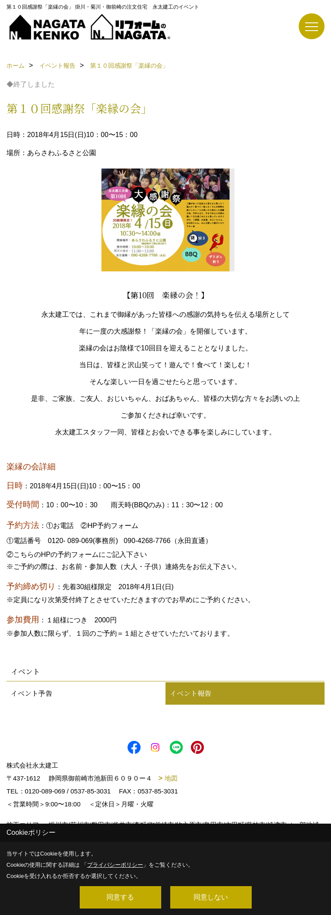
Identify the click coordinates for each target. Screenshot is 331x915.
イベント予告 (31, 693)
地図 (171, 778)
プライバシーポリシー (115, 865)
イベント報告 (190, 693)
